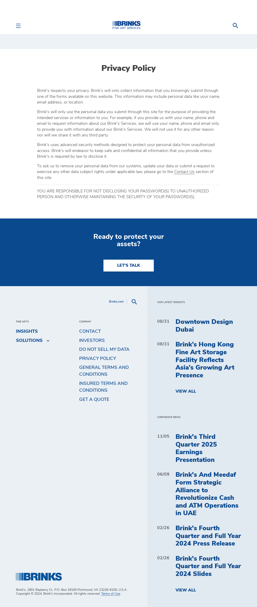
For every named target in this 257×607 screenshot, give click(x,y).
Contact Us (184, 172)
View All (186, 391)
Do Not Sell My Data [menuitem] (104, 349)
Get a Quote (94, 399)
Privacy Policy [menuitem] (97, 358)
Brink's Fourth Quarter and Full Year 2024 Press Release (208, 536)
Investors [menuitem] (92, 340)
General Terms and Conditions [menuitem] (104, 371)
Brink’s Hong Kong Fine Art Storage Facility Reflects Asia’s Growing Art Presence (205, 359)
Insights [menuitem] (27, 331)
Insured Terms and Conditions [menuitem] (103, 387)
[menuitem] (235, 25)
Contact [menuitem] (90, 331)
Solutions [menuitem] (29, 340)
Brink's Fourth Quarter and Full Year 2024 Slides (208, 566)
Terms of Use (110, 593)
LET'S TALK (128, 266)
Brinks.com (116, 301)
